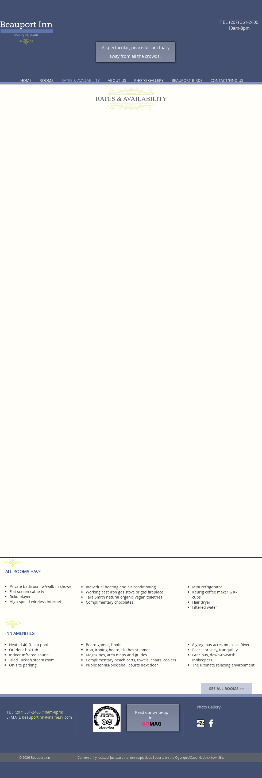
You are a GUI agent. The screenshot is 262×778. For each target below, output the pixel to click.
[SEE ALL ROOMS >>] (226, 688)
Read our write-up (151, 712)
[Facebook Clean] (211, 723)
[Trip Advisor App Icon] (201, 723)
